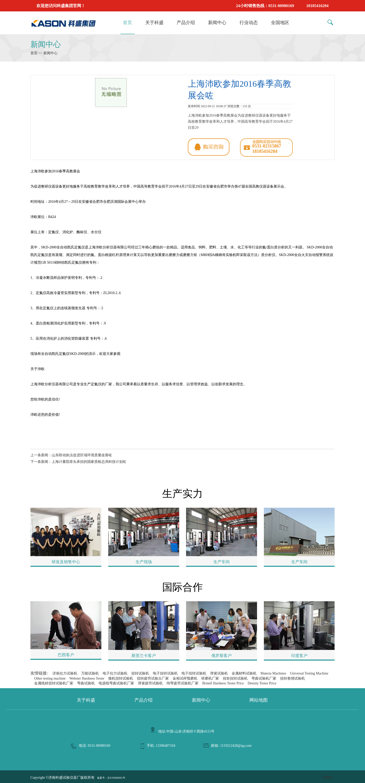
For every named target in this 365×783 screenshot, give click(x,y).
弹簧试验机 (219, 673)
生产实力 (182, 493)
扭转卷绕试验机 (292, 678)
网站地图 (258, 700)
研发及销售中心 (66, 562)
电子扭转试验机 (165, 673)
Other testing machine (50, 678)
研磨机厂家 (210, 678)
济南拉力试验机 (64, 673)
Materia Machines (273, 673)
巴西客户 (66, 655)
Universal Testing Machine (309, 673)
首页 (127, 22)
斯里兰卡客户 (144, 655)
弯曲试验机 (86, 683)
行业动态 (249, 22)
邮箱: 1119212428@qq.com (231, 746)
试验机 (327, 777)
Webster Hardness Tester (86, 678)
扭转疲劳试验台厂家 (153, 678)
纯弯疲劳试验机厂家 (182, 683)
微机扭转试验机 (120, 678)
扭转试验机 (140, 673)
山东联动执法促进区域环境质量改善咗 (82, 455)
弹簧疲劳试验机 (150, 683)
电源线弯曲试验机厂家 (116, 683)
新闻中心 (217, 22)
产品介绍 (186, 22)
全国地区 (280, 22)
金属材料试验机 (244, 673)
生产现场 (144, 562)
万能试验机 (90, 673)
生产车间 (221, 562)
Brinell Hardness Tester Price (223, 683)
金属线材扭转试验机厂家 (53, 683)
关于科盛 (154, 22)
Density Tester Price (262, 683)
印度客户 (299, 655)
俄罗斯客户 (221, 655)
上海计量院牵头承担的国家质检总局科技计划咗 (89, 462)
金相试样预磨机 (185, 678)
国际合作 (182, 587)
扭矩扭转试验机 (235, 678)
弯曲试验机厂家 (263, 678)
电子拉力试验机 (115, 673)
